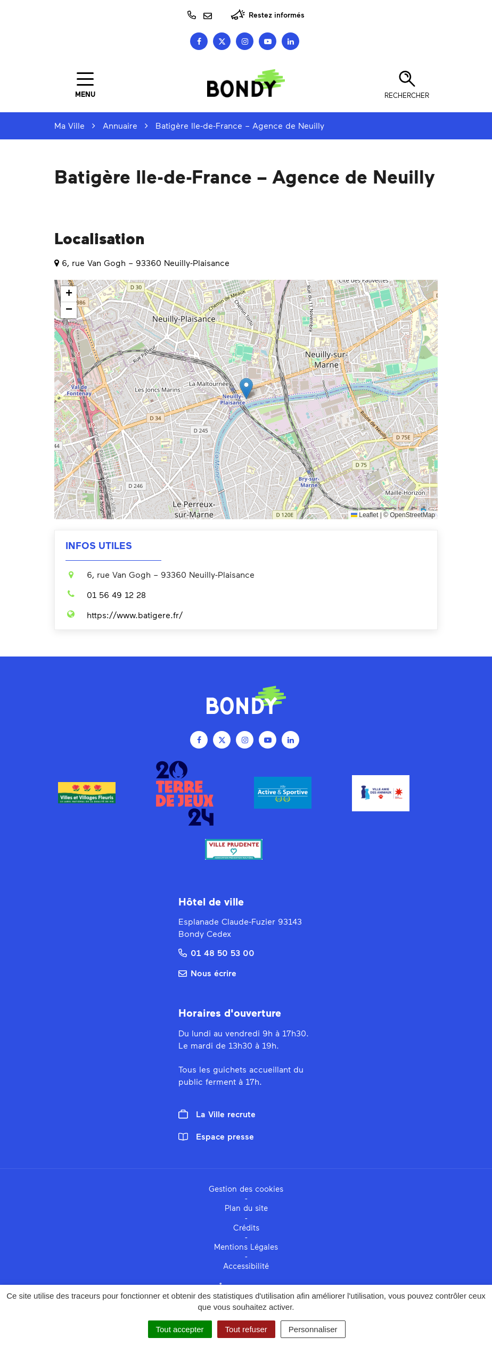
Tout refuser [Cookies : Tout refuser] (246, 1329)
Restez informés (268, 14)
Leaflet (364, 515)
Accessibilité (246, 1265)
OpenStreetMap (412, 515)
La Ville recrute (217, 1114)
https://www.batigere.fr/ (124, 615)
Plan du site (246, 1207)
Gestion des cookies (246, 1188)
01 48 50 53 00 (216, 953)
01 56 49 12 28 (105, 594)
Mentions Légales (246, 1246)
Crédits (246, 1227)
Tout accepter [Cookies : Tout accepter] (180, 1329)
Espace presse (216, 1136)
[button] (246, 389)
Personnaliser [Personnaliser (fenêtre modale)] (313, 1329)
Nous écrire (207, 973)
